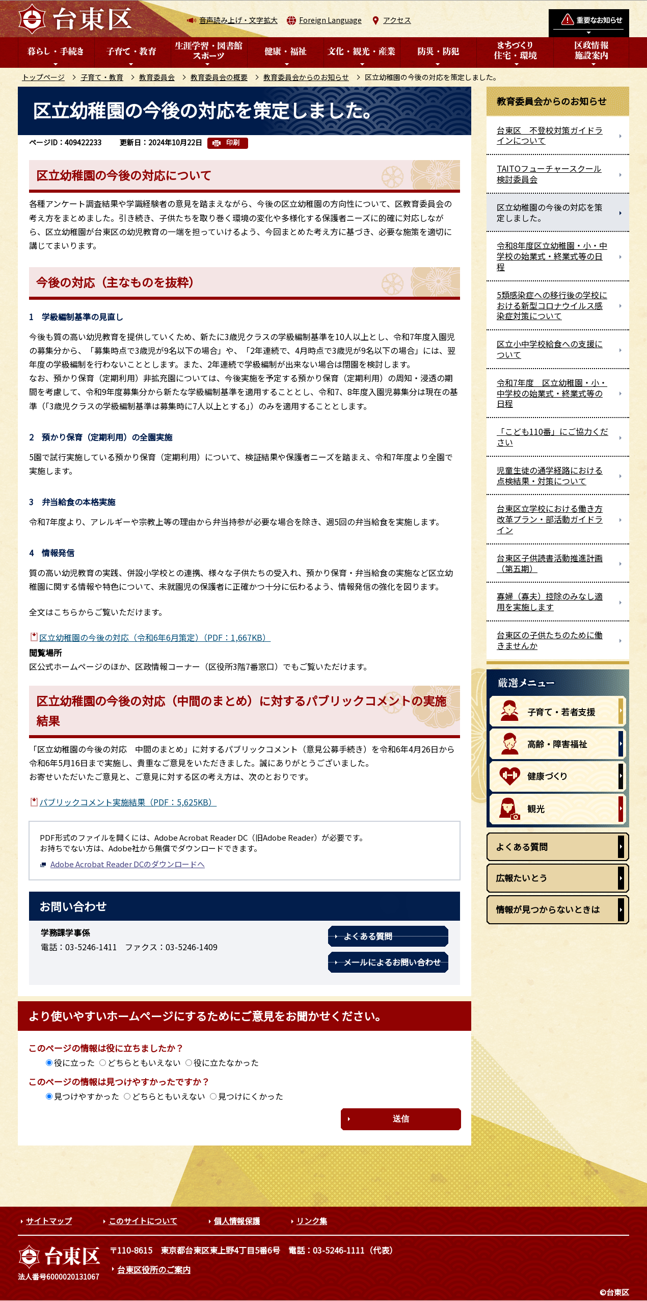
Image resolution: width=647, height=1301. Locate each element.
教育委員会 (157, 77)
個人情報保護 (237, 1220)
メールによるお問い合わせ (392, 962)
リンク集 (311, 1220)
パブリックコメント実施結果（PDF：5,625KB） (128, 802)
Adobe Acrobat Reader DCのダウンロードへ (122, 863)
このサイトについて (143, 1220)
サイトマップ (49, 1220)
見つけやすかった (86, 1096)
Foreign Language (330, 20)
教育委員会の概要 (219, 77)
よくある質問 (367, 936)
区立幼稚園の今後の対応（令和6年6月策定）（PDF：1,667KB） (155, 637)
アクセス (397, 20)
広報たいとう (522, 877)
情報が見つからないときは (548, 909)
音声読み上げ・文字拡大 (238, 20)
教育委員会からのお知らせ (306, 77)
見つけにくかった (250, 1096)
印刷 (232, 142)
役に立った (74, 1062)
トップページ (43, 77)
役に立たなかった (226, 1062)
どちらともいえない (144, 1062)
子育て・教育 (101, 77)
